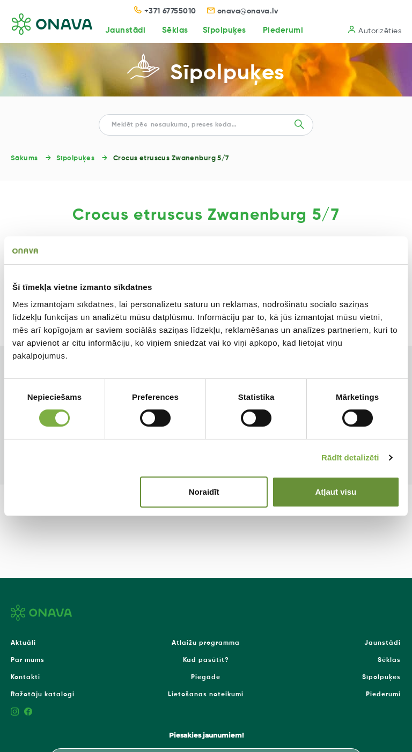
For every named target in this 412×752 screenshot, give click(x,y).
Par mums (28, 660)
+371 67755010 (165, 11)
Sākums (24, 158)
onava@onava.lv (242, 11)
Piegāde (205, 677)
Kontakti (25, 677)
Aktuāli (23, 643)
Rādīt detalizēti (350, 457)
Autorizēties (374, 30)
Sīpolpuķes (224, 30)
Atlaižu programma (206, 643)
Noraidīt (204, 491)
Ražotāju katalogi (43, 694)
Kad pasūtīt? (206, 660)
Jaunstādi (124, 30)
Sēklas (174, 30)
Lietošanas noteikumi (206, 694)
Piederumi (282, 30)
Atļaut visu (336, 491)
